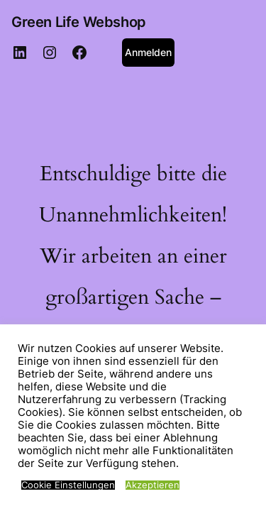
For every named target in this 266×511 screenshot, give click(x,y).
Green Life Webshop (78, 22)
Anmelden (148, 52)
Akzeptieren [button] (152, 485)
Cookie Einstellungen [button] (68, 485)
